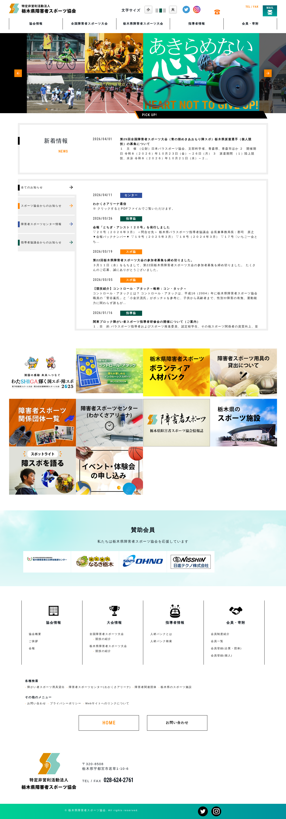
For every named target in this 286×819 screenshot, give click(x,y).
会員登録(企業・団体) (226, 648)
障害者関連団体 (146, 686)
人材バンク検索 (161, 641)
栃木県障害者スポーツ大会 (143, 23)
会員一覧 (217, 641)
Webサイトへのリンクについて (107, 703)
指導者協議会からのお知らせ (41, 242)
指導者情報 (196, 23)
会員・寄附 (250, 23)
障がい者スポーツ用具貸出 (46, 686)
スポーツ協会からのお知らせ (41, 205)
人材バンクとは (161, 633)
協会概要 (35, 633)
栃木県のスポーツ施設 (176, 686)
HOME (109, 723)
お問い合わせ (36, 703)
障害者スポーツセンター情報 (41, 224)
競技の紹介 (103, 638)
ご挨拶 (33, 641)
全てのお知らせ (32, 187)
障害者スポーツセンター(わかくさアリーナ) (100, 686)
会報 (32, 648)
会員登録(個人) (221, 655)
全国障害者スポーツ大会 (89, 23)
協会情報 (36, 23)
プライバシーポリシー (65, 703)
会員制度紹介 (220, 633)
